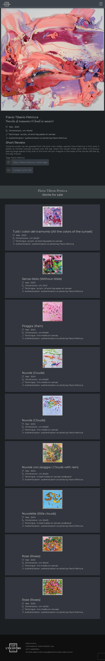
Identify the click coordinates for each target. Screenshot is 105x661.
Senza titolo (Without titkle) (42, 279)
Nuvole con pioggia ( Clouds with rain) (50, 467)
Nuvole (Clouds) (33, 420)
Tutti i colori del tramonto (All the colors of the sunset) (52, 231)
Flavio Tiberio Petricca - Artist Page (30, 162)
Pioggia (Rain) (32, 326)
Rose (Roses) (31, 556)
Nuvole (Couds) (33, 373)
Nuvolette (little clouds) (39, 513)
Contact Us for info (22, 170)
